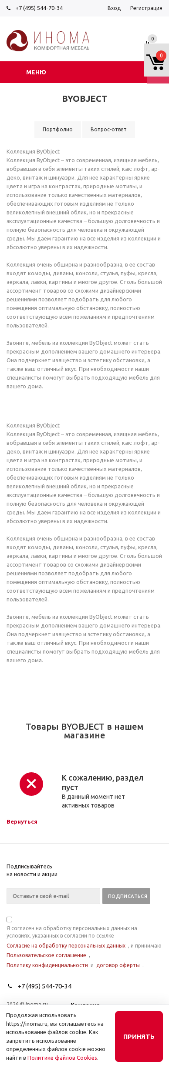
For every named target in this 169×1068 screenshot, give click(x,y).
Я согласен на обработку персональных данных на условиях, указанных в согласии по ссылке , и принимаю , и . (84, 943)
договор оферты (118, 965)
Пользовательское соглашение (46, 955)
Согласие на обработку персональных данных (66, 945)
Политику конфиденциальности (47, 965)
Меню (36, 72)
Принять (139, 1036)
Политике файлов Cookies (62, 1058)
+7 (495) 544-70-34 (39, 8)
